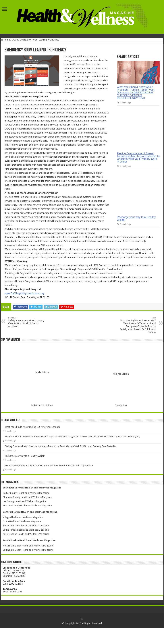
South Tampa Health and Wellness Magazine (26, 529)
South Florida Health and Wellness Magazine (29, 540)
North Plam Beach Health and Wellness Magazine (28, 545)
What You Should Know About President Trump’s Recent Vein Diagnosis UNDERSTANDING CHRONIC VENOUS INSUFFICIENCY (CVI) (136, 92)
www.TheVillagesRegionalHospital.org (25, 293)
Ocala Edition (42, 372)
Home (5, 39)
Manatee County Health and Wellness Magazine (27, 505)
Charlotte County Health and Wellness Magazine (27, 497)
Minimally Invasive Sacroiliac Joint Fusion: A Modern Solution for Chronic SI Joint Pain (49, 465)
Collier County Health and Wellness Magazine (26, 493)
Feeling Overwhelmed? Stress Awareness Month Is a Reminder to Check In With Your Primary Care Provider (138, 157)
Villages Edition (121, 373)
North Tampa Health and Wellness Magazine (26, 525)
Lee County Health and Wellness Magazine (24, 501)
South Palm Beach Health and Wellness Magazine (28, 549)
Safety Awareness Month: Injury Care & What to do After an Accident (27, 322)
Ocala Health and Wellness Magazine (22, 521)
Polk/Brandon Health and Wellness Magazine (26, 534)
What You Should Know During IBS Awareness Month (32, 427)
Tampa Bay (121, 405)
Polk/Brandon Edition (42, 405)
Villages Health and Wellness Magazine (23, 517)
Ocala (15, 39)
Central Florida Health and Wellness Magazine (30, 512)
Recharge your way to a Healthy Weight (136, 218)
